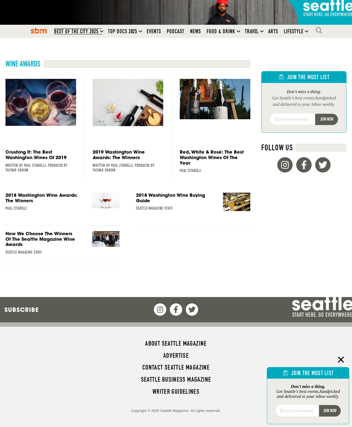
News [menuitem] (195, 31)
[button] (101, 31)
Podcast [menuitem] (175, 31)
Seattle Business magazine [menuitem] (176, 379)
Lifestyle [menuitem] (293, 31)
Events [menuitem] (154, 31)
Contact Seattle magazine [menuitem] (176, 367)
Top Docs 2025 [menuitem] (122, 31)
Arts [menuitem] (273, 31)
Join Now (326, 119)
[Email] (292, 119)
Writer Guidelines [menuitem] (176, 391)
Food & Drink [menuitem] (221, 31)
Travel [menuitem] (252, 31)
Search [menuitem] (320, 30)
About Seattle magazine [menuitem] (176, 343)
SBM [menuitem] (39, 30)
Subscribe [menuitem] (21, 310)
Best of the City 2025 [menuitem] (76, 31)
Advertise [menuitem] (176, 355)
